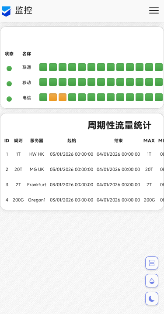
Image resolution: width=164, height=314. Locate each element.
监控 (16, 10)
